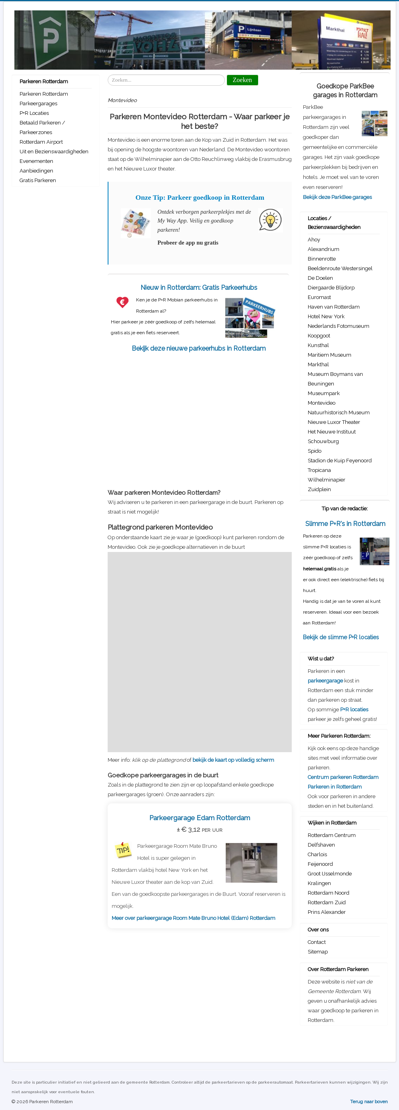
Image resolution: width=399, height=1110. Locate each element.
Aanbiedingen (36, 171)
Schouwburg (323, 441)
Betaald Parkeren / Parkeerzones (42, 127)
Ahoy (314, 240)
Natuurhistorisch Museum (339, 412)
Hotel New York (326, 316)
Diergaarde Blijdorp (331, 288)
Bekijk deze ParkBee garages (337, 197)
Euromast (319, 297)
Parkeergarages (38, 103)
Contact (317, 942)
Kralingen (319, 883)
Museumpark (324, 393)
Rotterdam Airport (41, 142)
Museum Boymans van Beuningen (335, 379)
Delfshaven (321, 845)
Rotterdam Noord (328, 893)
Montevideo (321, 403)
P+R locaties (354, 710)
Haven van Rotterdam (334, 307)
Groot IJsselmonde (330, 874)
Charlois (317, 854)
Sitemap (318, 952)
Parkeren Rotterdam (44, 94)
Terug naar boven (369, 1101)
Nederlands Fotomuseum (338, 326)
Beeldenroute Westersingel (340, 268)
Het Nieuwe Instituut (332, 432)
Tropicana (319, 470)
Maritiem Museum (329, 355)
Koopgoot (319, 336)
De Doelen (320, 278)
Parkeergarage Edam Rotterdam (199, 818)
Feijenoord (320, 864)
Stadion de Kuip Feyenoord (340, 461)
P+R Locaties (34, 113)
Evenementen (36, 161)
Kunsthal (318, 345)
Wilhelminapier (326, 480)
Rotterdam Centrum (332, 835)
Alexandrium (323, 249)
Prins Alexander (327, 912)
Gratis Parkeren (38, 180)
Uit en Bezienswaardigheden (54, 152)
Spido (314, 451)
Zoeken (242, 79)
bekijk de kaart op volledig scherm (233, 760)
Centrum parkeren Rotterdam (343, 777)
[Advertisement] (200, 417)
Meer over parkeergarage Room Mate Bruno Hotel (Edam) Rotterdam (193, 918)
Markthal (318, 364)
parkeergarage (325, 681)
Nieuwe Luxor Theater (334, 422)
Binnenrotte (322, 259)
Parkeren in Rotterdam (335, 787)
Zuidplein (319, 489)
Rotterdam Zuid (327, 902)
